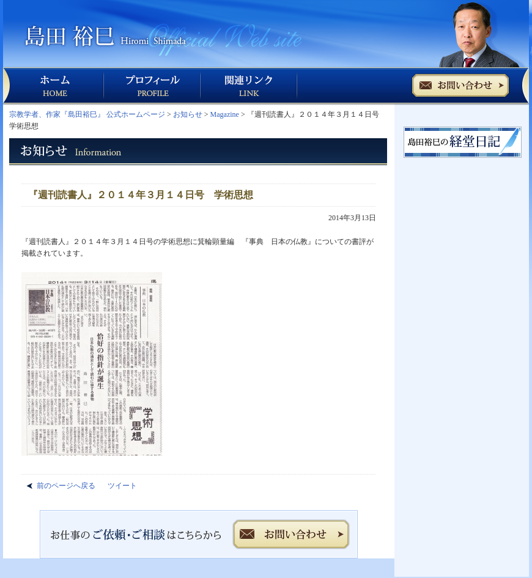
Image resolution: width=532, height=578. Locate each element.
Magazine (224, 114)
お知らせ (187, 114)
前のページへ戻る (66, 485)
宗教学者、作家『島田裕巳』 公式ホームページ (87, 114)
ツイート (122, 485)
